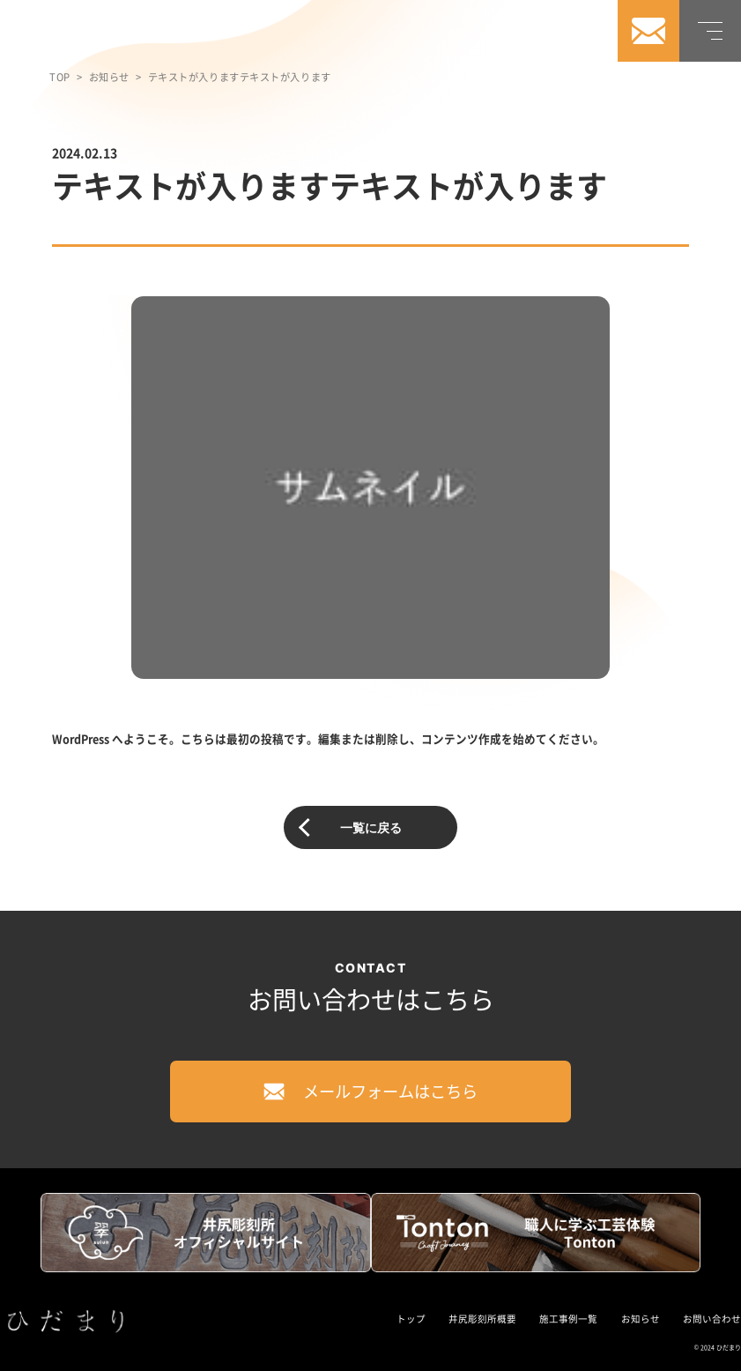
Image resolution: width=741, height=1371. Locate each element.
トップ (411, 1318)
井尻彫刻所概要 (482, 1318)
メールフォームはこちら (370, 1090)
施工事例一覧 (568, 1318)
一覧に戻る (371, 827)
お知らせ (109, 77)
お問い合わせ (712, 1318)
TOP (59, 77)
